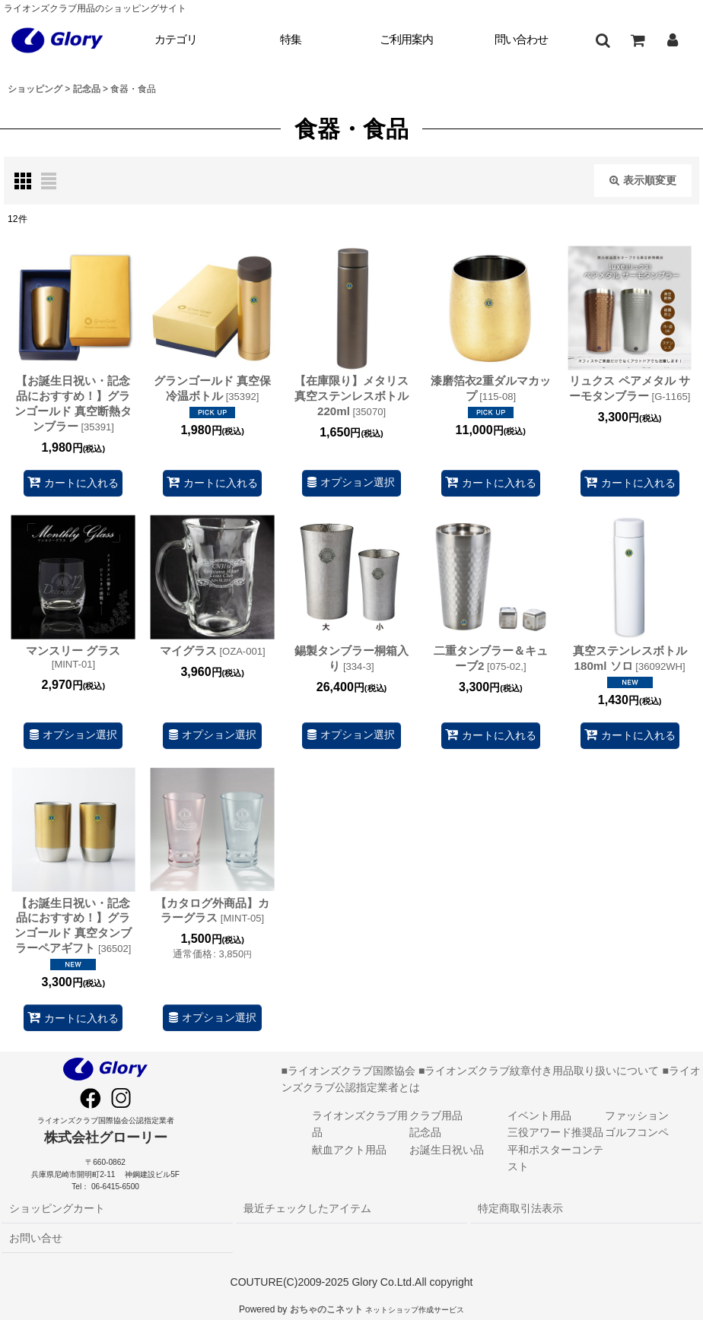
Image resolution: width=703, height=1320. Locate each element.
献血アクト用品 (349, 1150)
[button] (602, 40)
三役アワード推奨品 (555, 1132)
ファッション (637, 1115)
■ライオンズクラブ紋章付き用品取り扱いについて (538, 1071)
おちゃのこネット (326, 1309)
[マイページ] (672, 40)
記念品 (425, 1132)
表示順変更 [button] (642, 180)
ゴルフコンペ (637, 1132)
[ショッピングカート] (637, 40)
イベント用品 (539, 1115)
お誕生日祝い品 (446, 1150)
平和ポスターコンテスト (555, 1158)
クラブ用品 (436, 1115)
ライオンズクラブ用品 (360, 1123)
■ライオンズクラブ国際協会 (348, 1071)
